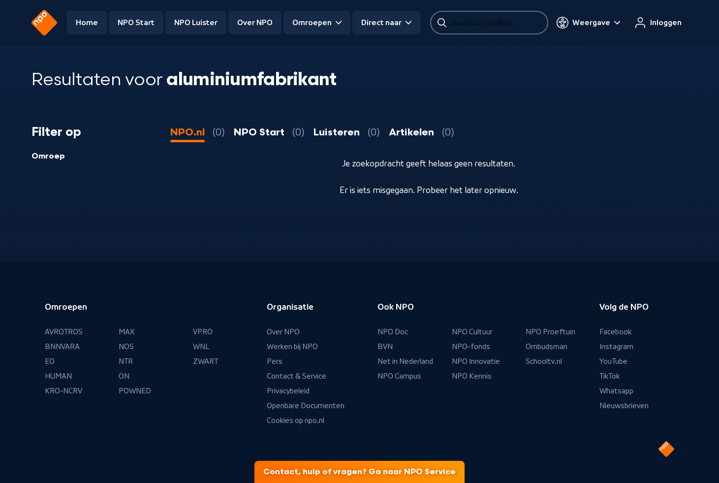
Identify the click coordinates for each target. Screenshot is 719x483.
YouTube (613, 361)
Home (87, 23)
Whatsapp (616, 391)
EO (50, 361)
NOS (126, 347)
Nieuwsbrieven (624, 406)
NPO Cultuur (472, 332)
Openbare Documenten (305, 406)
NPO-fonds (471, 347)
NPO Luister (196, 23)
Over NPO (255, 23)
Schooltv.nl (544, 361)
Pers (274, 361)
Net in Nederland (405, 361)
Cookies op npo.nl (295, 420)
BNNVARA (62, 347)
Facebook (615, 332)
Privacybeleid (288, 391)
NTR (126, 361)
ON (124, 376)
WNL (201, 347)
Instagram (616, 347)
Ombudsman (546, 347)
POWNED (135, 391)
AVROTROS (64, 332)
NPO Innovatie (476, 361)
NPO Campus (399, 376)
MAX (126, 332)
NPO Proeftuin (550, 332)
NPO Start (136, 23)
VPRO (203, 332)
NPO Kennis (472, 376)
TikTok (609, 376)
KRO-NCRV (63, 391)
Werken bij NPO (292, 347)
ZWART (205, 361)
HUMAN (58, 376)
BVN (385, 347)
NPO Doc (392, 332)
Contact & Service (296, 376)
